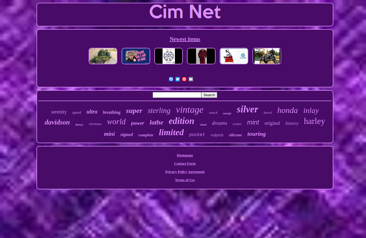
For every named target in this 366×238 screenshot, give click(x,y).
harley (314, 121)
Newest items (185, 39)
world (116, 121)
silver (247, 109)
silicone (235, 135)
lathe (156, 122)
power (137, 123)
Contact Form (184, 163)
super (134, 111)
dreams (219, 123)
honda (287, 110)
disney (79, 124)
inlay (311, 110)
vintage (189, 109)
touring (256, 133)
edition (181, 121)
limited (171, 132)
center (237, 124)
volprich (217, 135)
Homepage (185, 155)
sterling (159, 110)
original (272, 123)
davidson (57, 122)
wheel (203, 124)
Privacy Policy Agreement (185, 172)
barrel (268, 113)
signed (126, 134)
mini (109, 134)
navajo (227, 113)
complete (145, 135)
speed (76, 112)
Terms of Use (185, 180)
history (292, 123)
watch (213, 112)
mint (253, 122)
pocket (197, 134)
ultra (91, 112)
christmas (95, 124)
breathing (112, 112)
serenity (59, 112)
